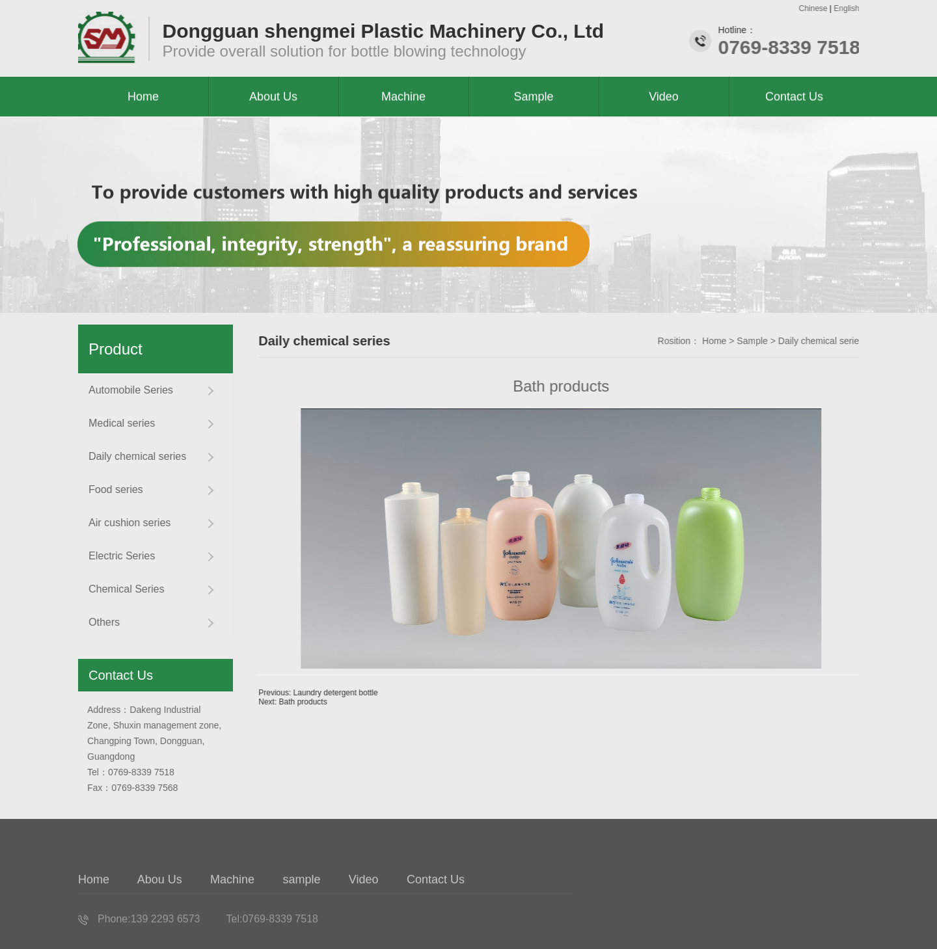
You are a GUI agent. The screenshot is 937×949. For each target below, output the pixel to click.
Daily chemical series (133, 456)
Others (99, 622)
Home (734, 341)
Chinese (814, 8)
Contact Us (794, 97)
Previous (337, 692)
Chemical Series (121, 589)
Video (364, 901)
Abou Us (159, 901)
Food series (111, 489)
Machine (233, 901)
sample (302, 901)
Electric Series (117, 555)
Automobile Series (126, 389)
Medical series (117, 423)
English (848, 8)
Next (312, 701)
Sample (771, 341)
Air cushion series (125, 522)
